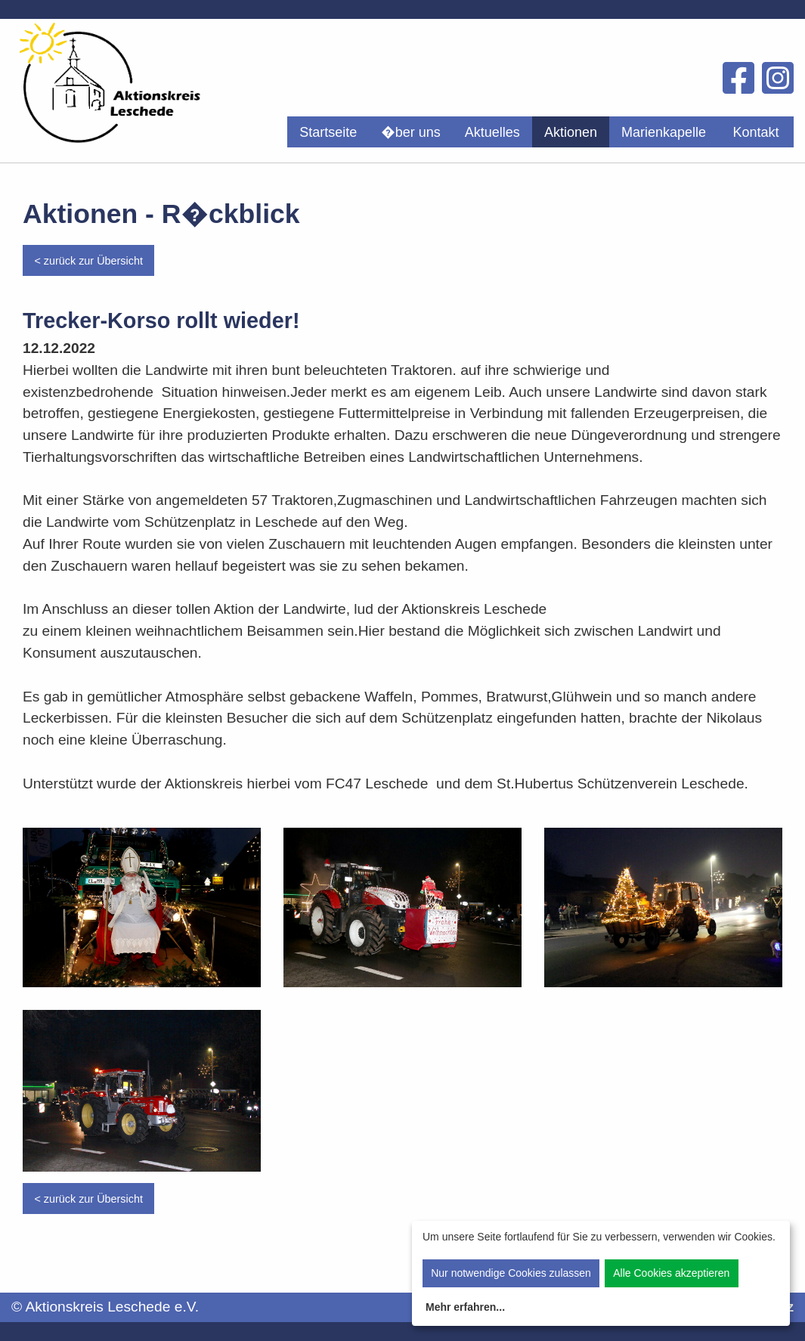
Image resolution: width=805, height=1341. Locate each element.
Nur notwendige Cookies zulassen (511, 1273)
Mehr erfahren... (465, 1307)
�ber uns (411, 132)
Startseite (328, 132)
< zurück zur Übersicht (88, 261)
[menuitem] (328, 131)
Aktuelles (492, 132)
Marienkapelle (663, 132)
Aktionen (570, 132)
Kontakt (755, 132)
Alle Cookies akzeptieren (671, 1273)
